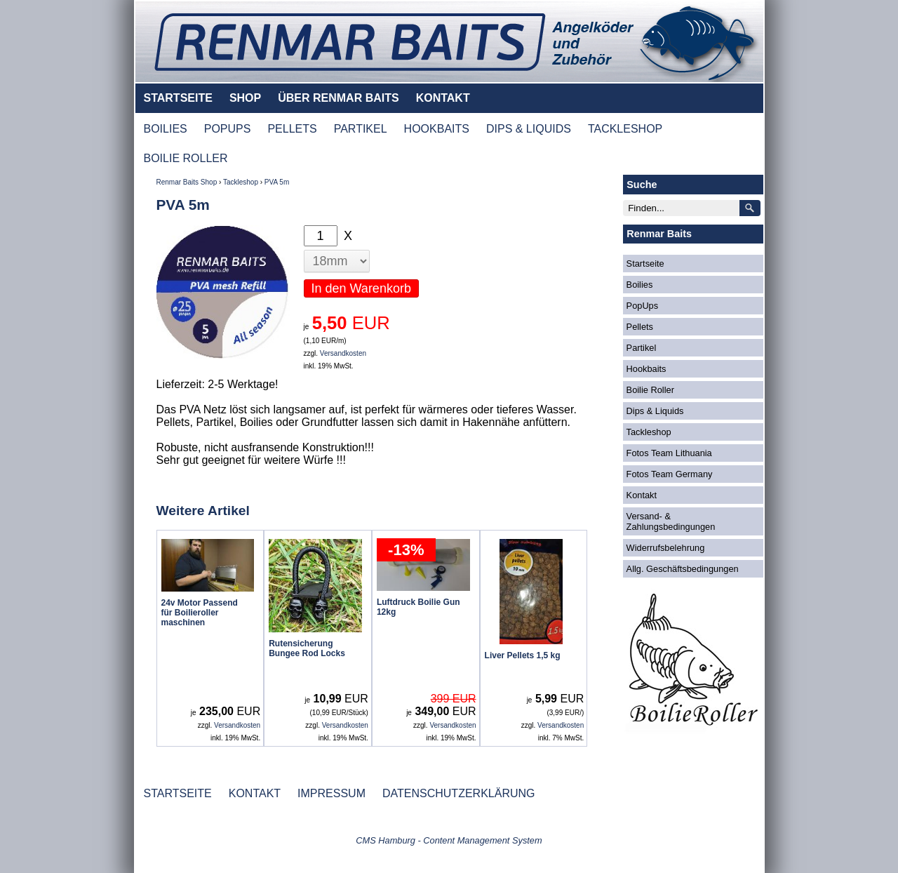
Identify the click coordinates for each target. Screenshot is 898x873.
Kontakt (641, 495)
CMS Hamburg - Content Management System (449, 840)
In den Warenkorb (361, 288)
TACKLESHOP (625, 129)
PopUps (642, 305)
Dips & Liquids (655, 411)
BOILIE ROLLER (186, 158)
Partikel (641, 347)
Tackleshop (240, 182)
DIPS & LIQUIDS (528, 129)
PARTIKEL (360, 129)
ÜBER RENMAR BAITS (338, 98)
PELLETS (291, 129)
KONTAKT (443, 98)
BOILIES (165, 129)
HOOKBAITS (436, 129)
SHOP (245, 98)
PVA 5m (276, 182)
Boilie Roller (650, 390)
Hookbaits (646, 369)
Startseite (645, 263)
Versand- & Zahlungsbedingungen (671, 521)
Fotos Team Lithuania (669, 453)
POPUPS (227, 129)
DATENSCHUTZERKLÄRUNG (458, 793)
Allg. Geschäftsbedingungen (682, 569)
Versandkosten (343, 353)
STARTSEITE (178, 98)
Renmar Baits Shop (186, 182)
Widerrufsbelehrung (665, 547)
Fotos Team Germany (669, 474)
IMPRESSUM (331, 793)
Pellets (639, 326)
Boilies (639, 284)
